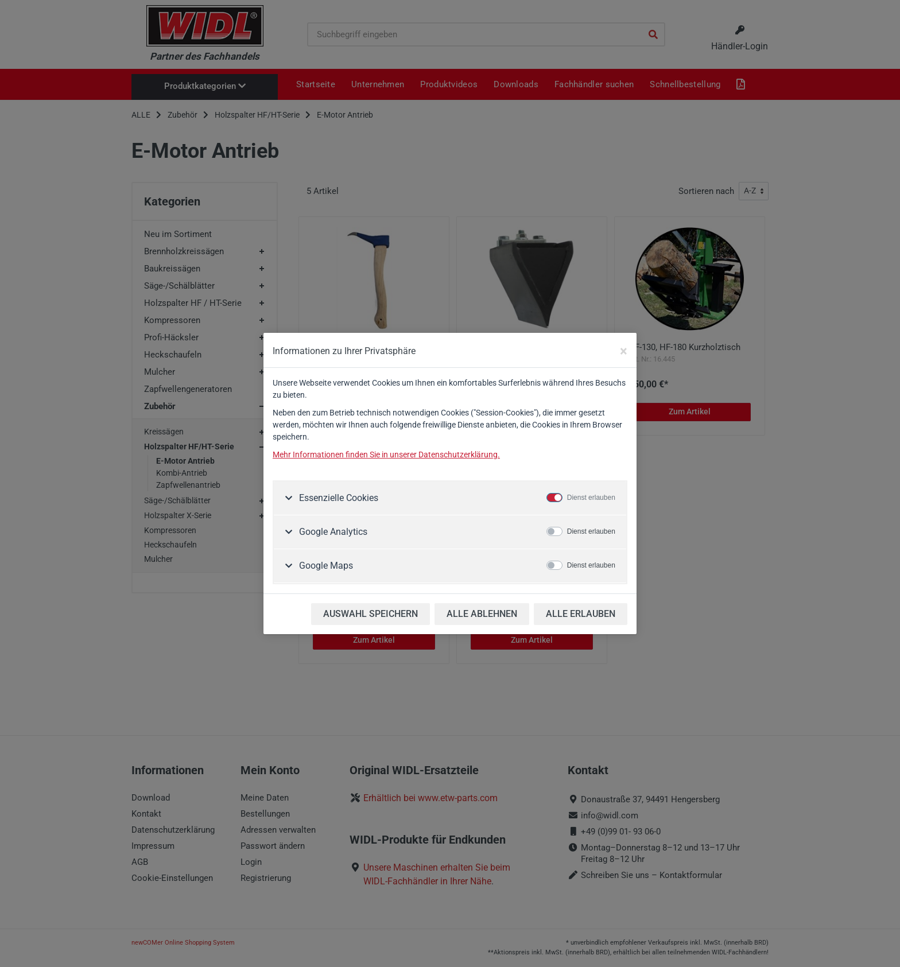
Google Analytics (332, 531)
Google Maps (325, 565)
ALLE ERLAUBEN (580, 613)
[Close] (624, 351)
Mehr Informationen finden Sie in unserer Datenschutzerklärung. (386, 454)
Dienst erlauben (591, 498)
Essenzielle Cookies (337, 497)
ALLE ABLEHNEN (482, 613)
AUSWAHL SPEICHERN (370, 613)
